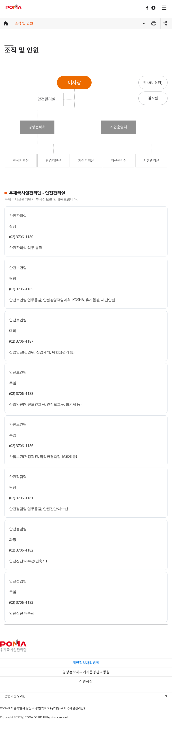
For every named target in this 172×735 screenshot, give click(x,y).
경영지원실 (53, 160)
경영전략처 (37, 127)
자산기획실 (86, 160)
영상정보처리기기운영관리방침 (86, 672)
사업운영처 (118, 127)
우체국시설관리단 (20, 6)
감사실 (153, 98)
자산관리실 (119, 160)
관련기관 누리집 (86, 696)
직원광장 (86, 681)
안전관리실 (46, 99)
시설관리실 (151, 160)
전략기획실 (21, 160)
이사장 (74, 82)
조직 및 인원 (24, 23)
